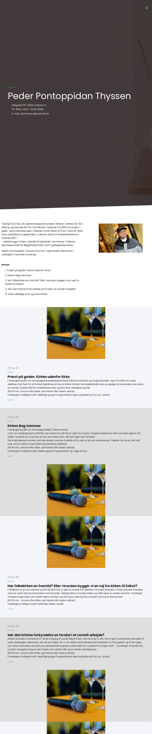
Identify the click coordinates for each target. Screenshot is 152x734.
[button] (146, 7)
